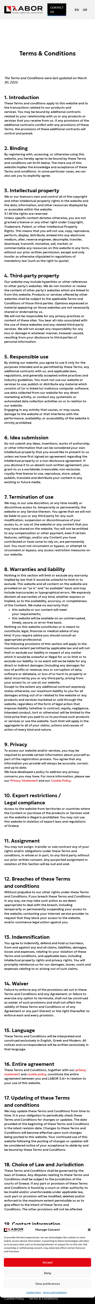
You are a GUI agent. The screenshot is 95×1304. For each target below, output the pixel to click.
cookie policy (36, 1074)
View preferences (47, 1284)
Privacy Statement (24, 780)
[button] (89, 1230)
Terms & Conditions (43, 1298)
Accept (48, 1262)
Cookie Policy (33, 1292)
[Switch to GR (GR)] (85, 9)
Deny (47, 1273)
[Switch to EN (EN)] (77, 9)
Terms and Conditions (55, 1292)
